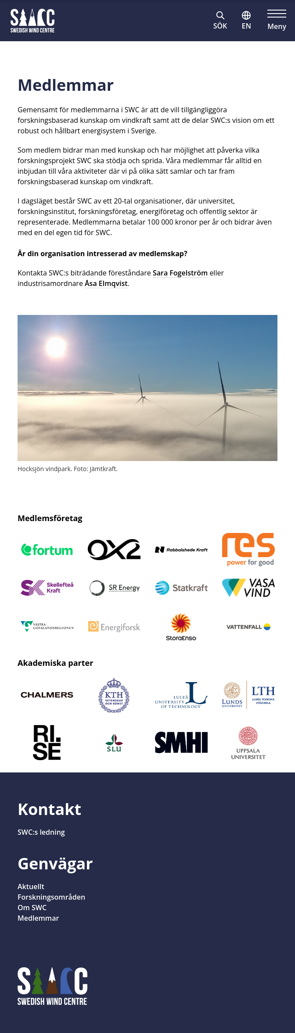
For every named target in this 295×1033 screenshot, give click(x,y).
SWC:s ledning (41, 832)
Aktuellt (31, 886)
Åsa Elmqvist (106, 283)
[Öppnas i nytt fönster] (47, 549)
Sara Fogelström (180, 273)
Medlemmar (38, 918)
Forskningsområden (51, 897)
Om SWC (32, 907)
